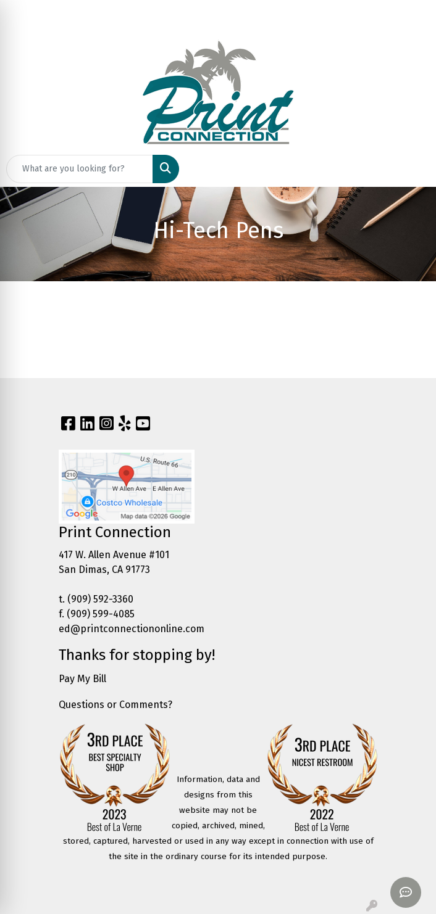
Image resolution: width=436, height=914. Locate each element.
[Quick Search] (79, 169)
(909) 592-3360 (100, 599)
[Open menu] (411, 169)
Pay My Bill (82, 679)
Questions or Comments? (115, 704)
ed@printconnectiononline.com (131, 629)
